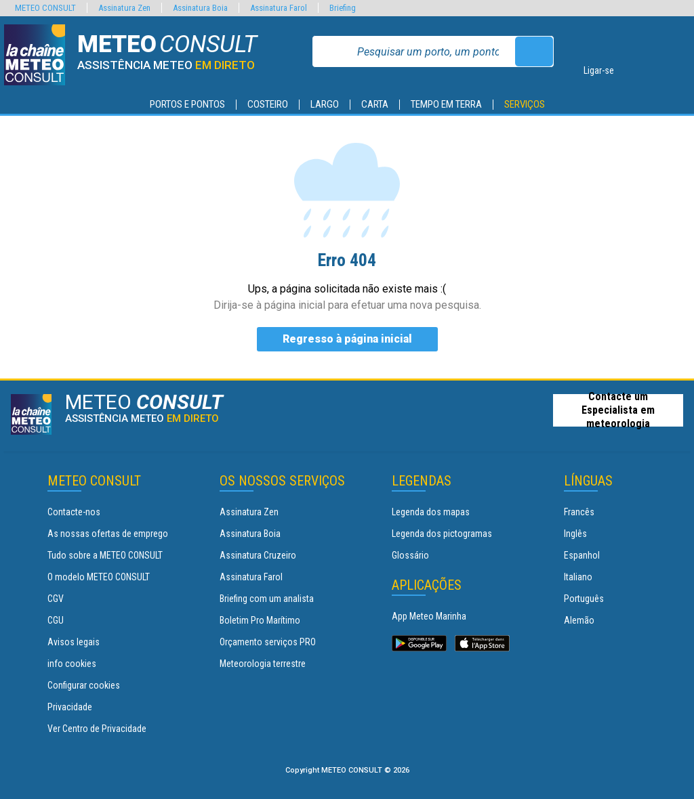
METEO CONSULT (45, 8)
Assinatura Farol (251, 576)
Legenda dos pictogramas (442, 533)
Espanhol (582, 555)
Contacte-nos (73, 511)
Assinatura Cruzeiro (258, 555)
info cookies (71, 663)
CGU (55, 620)
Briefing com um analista (267, 598)
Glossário (410, 555)
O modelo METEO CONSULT (98, 576)
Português (584, 598)
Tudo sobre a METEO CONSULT (105, 555)
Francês (579, 511)
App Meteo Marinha (429, 616)
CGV (55, 598)
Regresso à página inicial (347, 338)
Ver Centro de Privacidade (96, 728)
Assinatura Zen (249, 511)
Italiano (578, 576)
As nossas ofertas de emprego (107, 533)
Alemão (579, 620)
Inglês (575, 533)
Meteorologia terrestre (263, 663)
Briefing (342, 8)
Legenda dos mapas (431, 511)
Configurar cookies (83, 685)
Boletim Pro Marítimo (260, 620)
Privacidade (69, 706)
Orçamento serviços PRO (268, 641)
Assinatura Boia (250, 533)
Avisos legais (73, 641)
